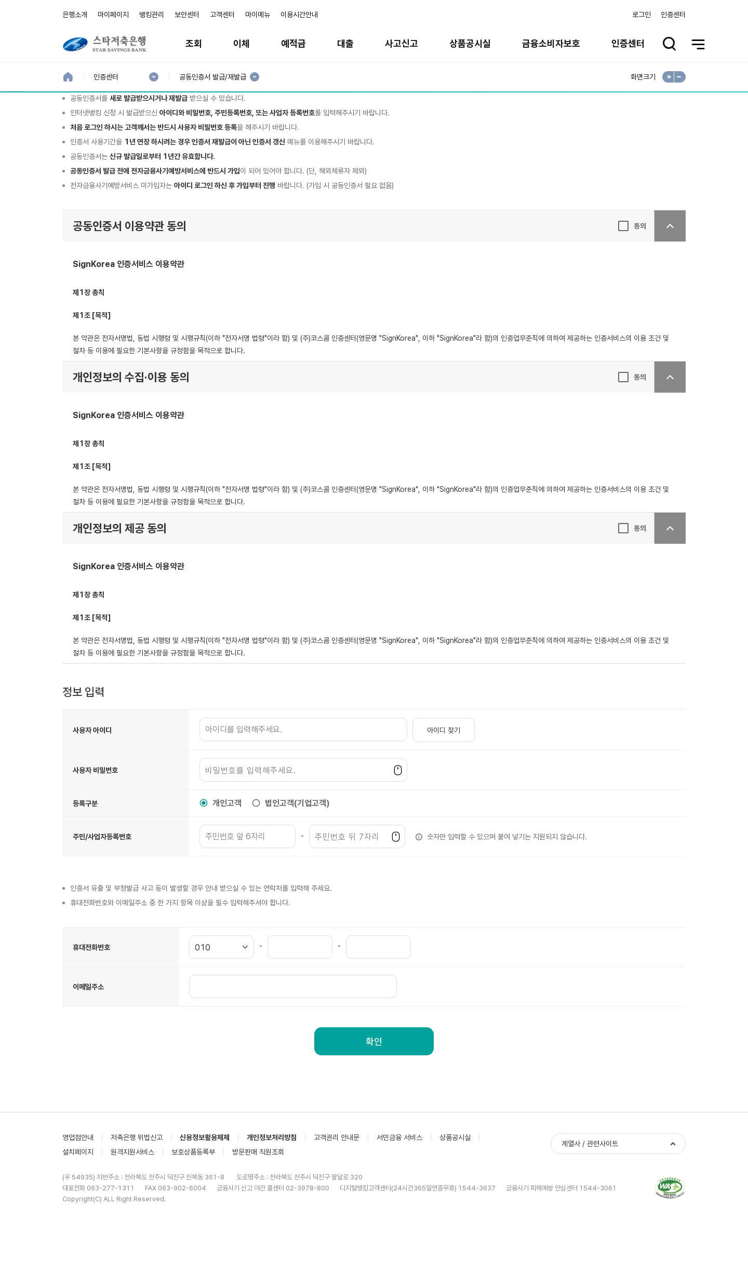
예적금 (293, 43)
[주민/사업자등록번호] (247, 904)
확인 (374, 1109)
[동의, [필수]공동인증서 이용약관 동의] (632, 293)
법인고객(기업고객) (297, 871)
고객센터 (222, 14)
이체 (241, 43)
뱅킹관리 (151, 14)
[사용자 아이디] (303, 797)
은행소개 (74, 14)
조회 (193, 43)
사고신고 (401, 43)
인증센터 (673, 14)
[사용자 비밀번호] (303, 837)
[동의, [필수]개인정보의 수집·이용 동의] (632, 444)
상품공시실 (470, 43)
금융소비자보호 (551, 43)
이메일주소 (88, 1054)
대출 (345, 43)
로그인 (641, 14)
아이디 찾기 (443, 798)
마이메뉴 (257, 14)
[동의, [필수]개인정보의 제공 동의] (632, 596)
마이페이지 (113, 14)
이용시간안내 (299, 14)
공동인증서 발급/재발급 (212, 77)
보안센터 (187, 14)
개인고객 (227, 871)
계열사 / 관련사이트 (590, 1235)
